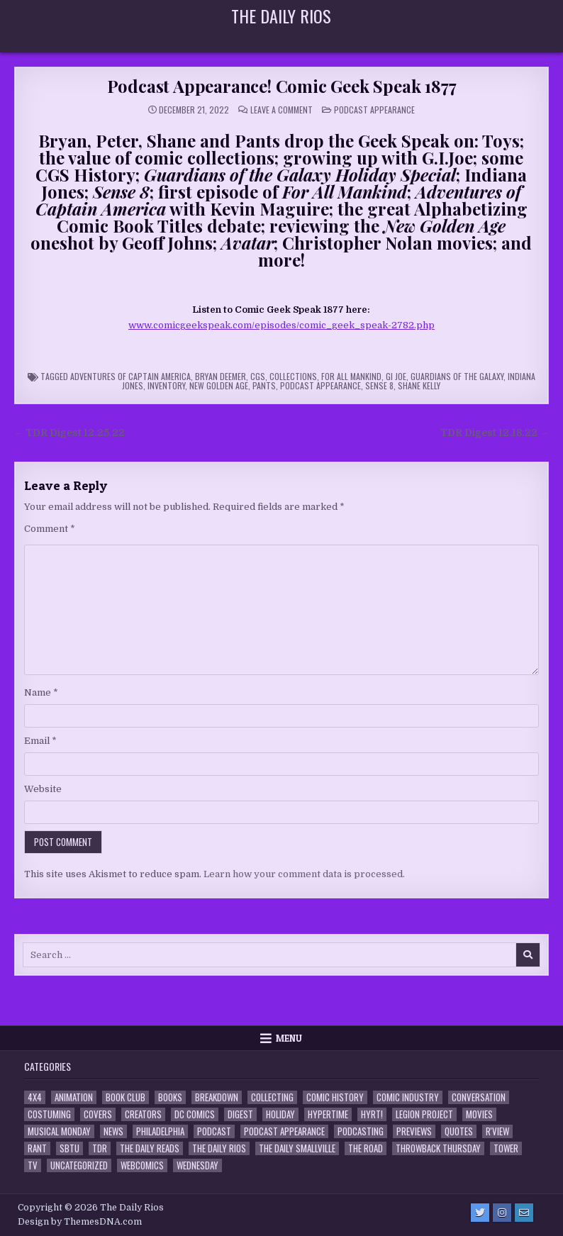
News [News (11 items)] (113, 1131)
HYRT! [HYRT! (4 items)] (372, 1114)
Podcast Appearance (374, 110)
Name (41, 692)
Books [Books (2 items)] (170, 1097)
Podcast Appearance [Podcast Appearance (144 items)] (284, 1131)
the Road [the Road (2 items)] (365, 1148)
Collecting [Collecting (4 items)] (272, 1097)
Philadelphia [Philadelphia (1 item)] (160, 1131)
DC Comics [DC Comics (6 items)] (194, 1114)
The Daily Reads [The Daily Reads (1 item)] (149, 1148)
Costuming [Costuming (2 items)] (49, 1114)
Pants (264, 385)
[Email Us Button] (524, 1212)
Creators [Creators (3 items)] (143, 1114)
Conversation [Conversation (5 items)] (479, 1097)
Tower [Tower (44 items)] (506, 1148)
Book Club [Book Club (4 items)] (125, 1097)
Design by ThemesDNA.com (80, 1222)
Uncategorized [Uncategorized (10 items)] (79, 1165)
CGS (257, 376)
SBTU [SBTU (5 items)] (69, 1148)
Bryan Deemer (220, 376)
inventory (166, 385)
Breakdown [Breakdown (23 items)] (216, 1097)
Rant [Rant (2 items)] (37, 1148)
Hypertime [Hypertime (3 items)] (328, 1114)
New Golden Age (218, 385)
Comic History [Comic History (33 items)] (335, 1097)
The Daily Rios (281, 15)
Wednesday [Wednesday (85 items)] (197, 1165)
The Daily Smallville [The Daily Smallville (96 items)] (297, 1148)
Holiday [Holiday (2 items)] (280, 1114)
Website (43, 789)
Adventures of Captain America (130, 376)
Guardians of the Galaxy (457, 376)
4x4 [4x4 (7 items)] (35, 1097)
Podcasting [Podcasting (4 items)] (361, 1131)
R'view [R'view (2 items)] (497, 1131)
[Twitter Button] (480, 1212)
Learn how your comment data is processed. (304, 874)
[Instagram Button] (502, 1212)
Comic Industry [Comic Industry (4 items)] (408, 1097)
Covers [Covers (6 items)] (98, 1114)
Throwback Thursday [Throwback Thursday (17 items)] (438, 1148)
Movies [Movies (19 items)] (479, 1114)
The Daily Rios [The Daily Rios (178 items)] (219, 1148)
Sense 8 (379, 385)
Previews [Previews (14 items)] (414, 1131)
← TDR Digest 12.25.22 (70, 433)
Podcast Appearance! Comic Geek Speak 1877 (282, 85)
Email (40, 740)
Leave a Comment (281, 110)
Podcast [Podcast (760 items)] (214, 1131)
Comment (49, 528)
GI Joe (396, 376)
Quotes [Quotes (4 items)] (459, 1131)
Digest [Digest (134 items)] (240, 1114)
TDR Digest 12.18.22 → (495, 433)
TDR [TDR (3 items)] (99, 1148)
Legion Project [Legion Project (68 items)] (424, 1114)
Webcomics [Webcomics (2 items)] (142, 1165)
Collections (293, 376)
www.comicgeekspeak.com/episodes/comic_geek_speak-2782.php (281, 325)
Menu (289, 1038)
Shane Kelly (419, 385)
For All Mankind (351, 376)
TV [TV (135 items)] (33, 1165)
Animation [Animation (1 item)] (74, 1097)
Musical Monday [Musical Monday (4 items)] (59, 1131)
